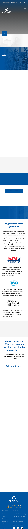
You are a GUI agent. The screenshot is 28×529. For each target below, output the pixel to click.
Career (3, 523)
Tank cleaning (16, 518)
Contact (4, 526)
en (24, 2)
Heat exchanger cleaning (19, 516)
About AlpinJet (5, 518)
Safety (3, 516)
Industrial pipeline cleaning (19, 514)
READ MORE (14, 191)
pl (21, 2)
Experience (5, 521)
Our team (4, 514)
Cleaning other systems (18, 521)
